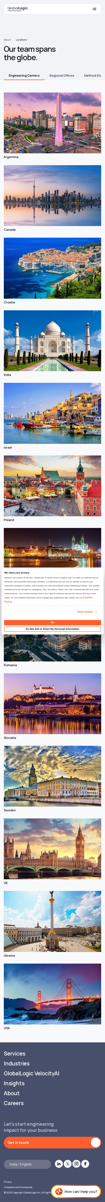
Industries (17, 1063)
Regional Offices (62, 75)
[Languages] (27, 1164)
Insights (14, 1083)
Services (14, 1053)
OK (53, 622)
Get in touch (18, 1142)
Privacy (8, 1181)
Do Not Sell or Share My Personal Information (52, 629)
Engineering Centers (24, 75)
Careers (14, 1103)
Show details (85, 612)
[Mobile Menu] (94, 8)
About (7, 39)
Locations (21, 39)
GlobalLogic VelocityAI (31, 1073)
